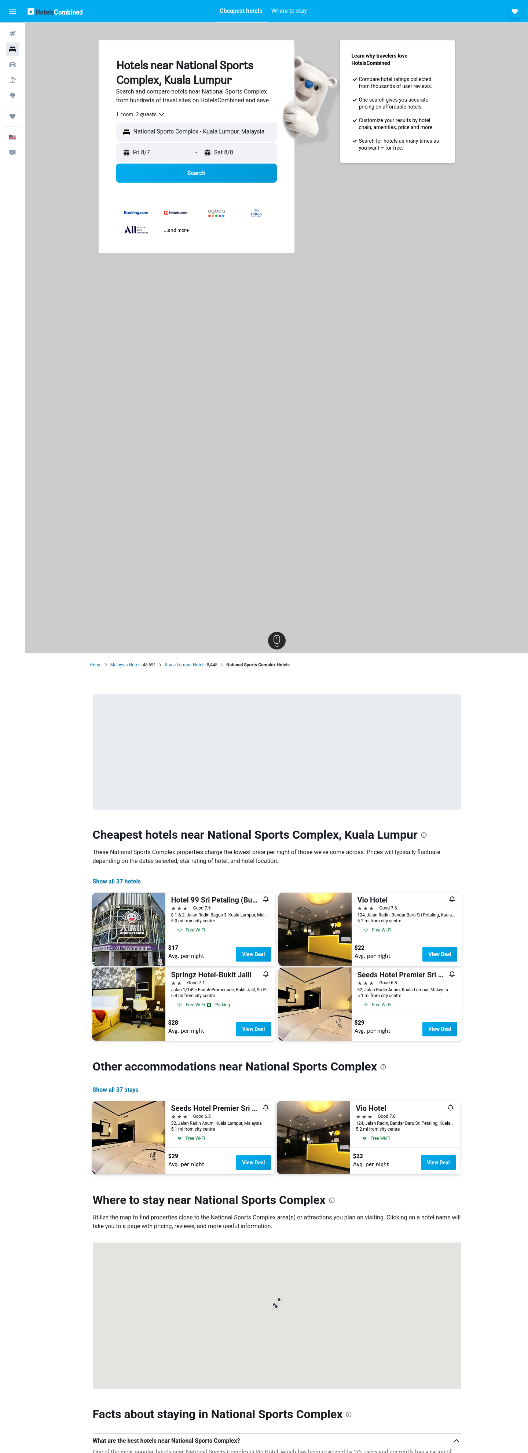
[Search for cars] (12, 64)
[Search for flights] (12, 33)
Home (96, 664)
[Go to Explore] (12, 95)
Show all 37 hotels (117, 881)
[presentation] (424, 835)
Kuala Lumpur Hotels (185, 664)
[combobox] (140, 114)
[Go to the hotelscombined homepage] (55, 11)
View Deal (253, 954)
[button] (12, 11)
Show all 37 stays (116, 1089)
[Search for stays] (12, 49)
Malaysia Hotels (126, 664)
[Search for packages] (12, 80)
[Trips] (12, 116)
